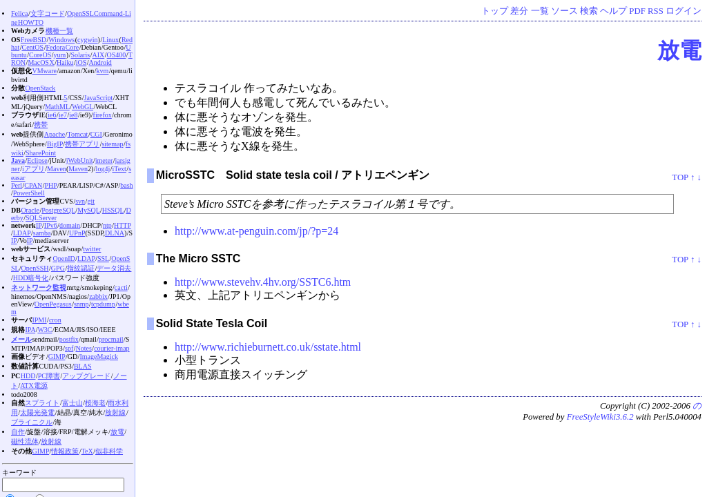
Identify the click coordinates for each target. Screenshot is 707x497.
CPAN (33, 185)
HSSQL (113, 210)
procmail (111, 339)
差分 (519, 11)
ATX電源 (33, 385)
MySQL (88, 210)
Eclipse (37, 160)
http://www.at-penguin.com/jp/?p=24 (256, 231)
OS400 (116, 55)
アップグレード (86, 376)
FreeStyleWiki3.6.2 (600, 417)
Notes (84, 348)
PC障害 (49, 376)
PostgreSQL (58, 210)
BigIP (55, 144)
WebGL (82, 106)
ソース (564, 11)
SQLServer (41, 218)
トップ (494, 11)
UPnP (77, 233)
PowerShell (29, 193)
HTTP (122, 225)
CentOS (32, 47)
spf (69, 348)
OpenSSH (35, 268)
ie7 (63, 115)
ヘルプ (613, 11)
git (91, 201)
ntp (107, 225)
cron (55, 320)
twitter (92, 249)
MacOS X (41, 62)
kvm (103, 71)
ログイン (683, 11)
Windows (61, 39)
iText (119, 169)
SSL (103, 258)
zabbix (98, 296)
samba (42, 233)
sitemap (112, 144)
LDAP (22, 233)
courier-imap (111, 348)
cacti (121, 287)
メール (21, 339)
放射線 (115, 412)
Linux (110, 39)
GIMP (57, 356)
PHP (50, 185)
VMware (44, 71)
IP (39, 225)
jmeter (104, 160)
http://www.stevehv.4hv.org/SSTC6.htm (263, 282)
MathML (57, 106)
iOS (81, 62)
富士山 (72, 403)
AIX (99, 55)
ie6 (52, 115)
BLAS (83, 366)
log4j (103, 169)
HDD (28, 376)
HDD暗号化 (31, 278)
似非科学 (109, 451)
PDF (637, 11)
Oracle (30, 210)
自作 (18, 432)
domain (69, 225)
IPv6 (50, 225)
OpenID (63, 258)
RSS (656, 11)
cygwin (87, 39)
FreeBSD (33, 39)
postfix (69, 339)
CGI (96, 134)
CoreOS (40, 55)
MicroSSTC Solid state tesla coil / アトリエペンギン (293, 175)
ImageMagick (98, 356)
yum (60, 55)
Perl (16, 185)
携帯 (41, 124)
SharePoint (41, 153)
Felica (19, 13)
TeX (87, 451)
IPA (30, 329)
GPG (58, 268)
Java (18, 160)
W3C (44, 329)
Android (100, 62)
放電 (679, 50)
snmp (81, 304)
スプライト (42, 403)
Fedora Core (62, 47)
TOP (680, 177)
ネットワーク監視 (38, 287)
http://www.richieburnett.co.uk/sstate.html (268, 347)
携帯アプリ (82, 144)
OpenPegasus (53, 304)
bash (126, 185)
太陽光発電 (37, 412)
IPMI (39, 320)
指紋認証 (81, 268)
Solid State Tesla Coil (212, 323)
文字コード (47, 13)
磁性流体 (25, 441)
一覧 (540, 11)
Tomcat (78, 134)
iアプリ (33, 169)
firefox (102, 115)
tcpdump (103, 304)
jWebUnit (79, 160)
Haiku (65, 62)
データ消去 (114, 268)
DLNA (114, 233)
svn (80, 201)
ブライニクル (31, 422)
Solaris (80, 55)
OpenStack (40, 88)
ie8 (73, 115)
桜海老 (95, 403)
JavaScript (98, 97)
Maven (56, 169)
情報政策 (65, 451)
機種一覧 (59, 31)
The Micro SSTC (198, 258)
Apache (55, 134)
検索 (589, 11)
